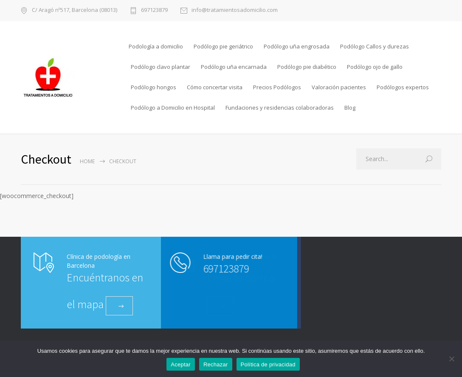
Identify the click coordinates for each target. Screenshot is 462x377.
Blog (349, 107)
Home (87, 161)
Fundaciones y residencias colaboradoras (279, 107)
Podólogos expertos (403, 87)
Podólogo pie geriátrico (223, 46)
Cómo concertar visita (214, 87)
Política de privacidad (268, 364)
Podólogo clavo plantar (160, 67)
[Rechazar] (451, 358)
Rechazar (215, 364)
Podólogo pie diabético (306, 67)
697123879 (154, 10)
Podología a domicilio (156, 46)
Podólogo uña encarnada (234, 67)
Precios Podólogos (277, 87)
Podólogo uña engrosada (297, 46)
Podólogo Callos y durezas (374, 46)
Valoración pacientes (339, 87)
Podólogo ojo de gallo (375, 67)
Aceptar (181, 364)
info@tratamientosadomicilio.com (235, 10)
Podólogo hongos (153, 87)
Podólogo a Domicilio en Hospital (173, 107)
